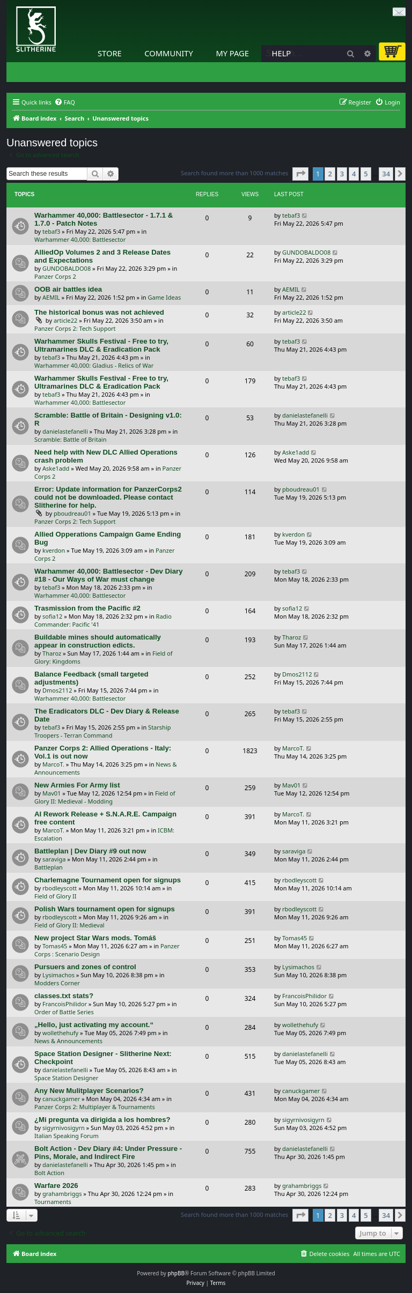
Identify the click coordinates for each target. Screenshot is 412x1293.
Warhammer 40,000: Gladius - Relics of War (93, 365)
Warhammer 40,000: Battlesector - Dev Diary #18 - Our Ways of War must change (108, 575)
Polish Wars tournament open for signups (104, 909)
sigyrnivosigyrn (63, 1128)
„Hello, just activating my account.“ (93, 1025)
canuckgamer (61, 1099)
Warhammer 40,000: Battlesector (80, 239)
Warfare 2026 (56, 1185)
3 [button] (342, 174)
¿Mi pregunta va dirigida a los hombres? (102, 1120)
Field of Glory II (55, 896)
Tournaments (52, 1202)
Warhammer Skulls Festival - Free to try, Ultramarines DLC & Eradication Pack (101, 345)
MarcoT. (53, 764)
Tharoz (51, 653)
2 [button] (330, 174)
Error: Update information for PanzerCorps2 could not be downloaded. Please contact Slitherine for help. (108, 497)
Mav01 (51, 793)
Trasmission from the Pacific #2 (87, 608)
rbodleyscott (59, 888)
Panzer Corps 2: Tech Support (75, 328)
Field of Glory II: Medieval (69, 925)
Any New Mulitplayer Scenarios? (89, 1091)
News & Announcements (68, 1041)
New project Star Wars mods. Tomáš (95, 938)
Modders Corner (57, 983)
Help (281, 53)
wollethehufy (60, 1033)
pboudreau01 (72, 513)
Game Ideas (164, 297)
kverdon (53, 550)
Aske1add (55, 468)
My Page (232, 53)
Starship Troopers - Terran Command (102, 731)
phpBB (176, 1273)
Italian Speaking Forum (66, 1136)
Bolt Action (49, 1173)
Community (168, 53)
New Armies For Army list (77, 785)
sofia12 (52, 616)
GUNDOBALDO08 (66, 268)
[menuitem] (64, 102)
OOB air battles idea (68, 289)
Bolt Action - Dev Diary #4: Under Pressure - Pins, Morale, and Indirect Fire (108, 1153)
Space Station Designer (66, 1078)
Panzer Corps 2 (55, 276)
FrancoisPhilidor (64, 1004)
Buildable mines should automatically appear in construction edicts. (97, 641)
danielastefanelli (65, 431)
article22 (65, 320)
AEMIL (51, 297)
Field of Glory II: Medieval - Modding (104, 797)
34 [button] (386, 174)
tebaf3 (51, 231)
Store (110, 53)
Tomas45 (54, 946)
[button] (300, 173)
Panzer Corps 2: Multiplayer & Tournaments (94, 1107)
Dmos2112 (57, 690)
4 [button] (354, 174)
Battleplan (48, 867)
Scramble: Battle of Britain (70, 439)
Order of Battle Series (64, 1012)
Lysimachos (58, 975)
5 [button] (365, 174)
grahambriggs (62, 1194)
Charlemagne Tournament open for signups (107, 880)
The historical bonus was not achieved (99, 312)
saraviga (53, 859)
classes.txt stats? (63, 996)
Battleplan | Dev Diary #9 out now (90, 851)
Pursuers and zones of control (85, 967)
